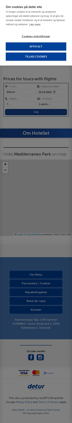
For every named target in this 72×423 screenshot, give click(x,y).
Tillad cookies (36, 56)
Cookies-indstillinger (36, 36)
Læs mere (35, 24)
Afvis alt (36, 46)
